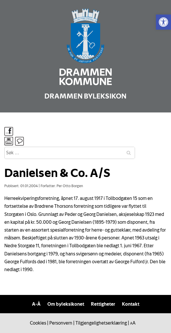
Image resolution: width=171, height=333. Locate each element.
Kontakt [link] (130, 304)
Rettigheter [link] (103, 304)
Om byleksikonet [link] (65, 304)
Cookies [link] (38, 322)
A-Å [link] (36, 304)
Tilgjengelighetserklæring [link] (101, 322)
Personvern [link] (60, 322)
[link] (163, 22)
